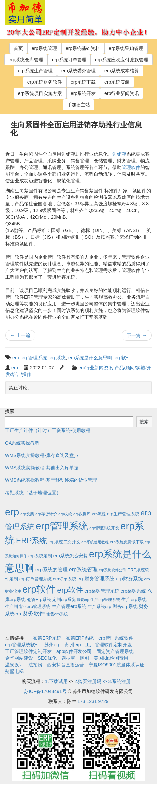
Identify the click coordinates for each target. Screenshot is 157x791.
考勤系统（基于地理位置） (33, 492)
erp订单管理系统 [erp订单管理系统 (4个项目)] (35, 578)
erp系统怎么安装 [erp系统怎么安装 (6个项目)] (70, 555)
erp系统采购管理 (126, 48)
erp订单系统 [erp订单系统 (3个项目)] (64, 579)
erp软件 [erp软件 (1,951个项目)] (39, 589)
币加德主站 (78, 104)
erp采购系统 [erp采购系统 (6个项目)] (133, 590)
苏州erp (52, 644)
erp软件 (123, 357)
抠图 (84, 658)
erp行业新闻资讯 (121, 93)
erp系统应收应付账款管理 (121, 59)
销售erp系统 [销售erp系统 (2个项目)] (57, 614)
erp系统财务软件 (44, 82)
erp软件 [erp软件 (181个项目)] (70, 590)
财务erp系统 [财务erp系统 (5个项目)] (125, 606)
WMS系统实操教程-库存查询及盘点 (41, 455)
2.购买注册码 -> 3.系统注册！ (104, 681)
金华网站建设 (19, 658)
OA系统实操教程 (22, 443)
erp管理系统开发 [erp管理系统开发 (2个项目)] (104, 528)
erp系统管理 (44, 48)
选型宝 (68, 658)
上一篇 (20, 335)
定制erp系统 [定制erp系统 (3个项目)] (64, 599)
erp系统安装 (117, 82)
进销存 (119, 154)
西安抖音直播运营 (65, 664)
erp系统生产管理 (35, 70)
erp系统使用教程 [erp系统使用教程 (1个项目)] (94, 542)
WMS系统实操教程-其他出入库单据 (41, 467)
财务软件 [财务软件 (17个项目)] (33, 613)
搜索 (9, 411)
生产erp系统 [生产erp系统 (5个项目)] (134, 599)
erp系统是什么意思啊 (90, 357)
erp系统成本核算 (121, 70)
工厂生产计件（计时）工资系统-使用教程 (47, 430)
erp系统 (58, 357)
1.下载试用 (56, 681)
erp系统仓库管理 (26, 59)
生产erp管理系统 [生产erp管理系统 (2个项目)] (105, 599)
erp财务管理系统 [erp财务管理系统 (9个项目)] (96, 578)
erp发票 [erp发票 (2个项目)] (27, 514)
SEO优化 (47, 658)
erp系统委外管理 (78, 70)
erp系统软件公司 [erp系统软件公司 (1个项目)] (112, 570)
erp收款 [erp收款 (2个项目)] (65, 514)
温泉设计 (14, 664)
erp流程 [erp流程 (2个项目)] (99, 514)
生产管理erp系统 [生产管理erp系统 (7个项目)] (69, 606)
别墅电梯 (14, 671)
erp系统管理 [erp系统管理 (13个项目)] (83, 569)
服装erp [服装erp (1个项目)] (83, 600)
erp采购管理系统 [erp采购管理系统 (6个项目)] (101, 590)
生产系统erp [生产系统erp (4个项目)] (99, 606)
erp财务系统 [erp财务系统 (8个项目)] (129, 578)
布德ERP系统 (47, 638)
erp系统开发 (83, 93)
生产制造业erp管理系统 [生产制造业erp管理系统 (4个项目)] (27, 606)
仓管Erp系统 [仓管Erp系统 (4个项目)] (39, 599)
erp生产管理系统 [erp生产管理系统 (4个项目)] (123, 513)
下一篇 (137, 335)
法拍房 (35, 664)
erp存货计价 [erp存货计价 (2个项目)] (46, 514)
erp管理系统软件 (115, 638)
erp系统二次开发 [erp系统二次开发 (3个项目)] (64, 542)
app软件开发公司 (74, 651)
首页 (18, 48)
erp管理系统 (34, 357)
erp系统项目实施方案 (40, 93)
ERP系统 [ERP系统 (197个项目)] (31, 540)
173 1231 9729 (93, 701)
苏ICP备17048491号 (45, 691)
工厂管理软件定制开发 (108, 644)
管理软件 (131, 167)
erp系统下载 (83, 82)
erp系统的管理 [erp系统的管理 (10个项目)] (51, 569)
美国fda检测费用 (111, 658)
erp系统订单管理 (69, 59)
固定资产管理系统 (115, 651)
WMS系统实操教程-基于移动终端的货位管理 (51, 480)
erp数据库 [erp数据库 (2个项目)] (82, 514)
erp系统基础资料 (83, 48)
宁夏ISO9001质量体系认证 (116, 664)
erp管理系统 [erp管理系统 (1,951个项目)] (62, 525)
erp (15, 357)
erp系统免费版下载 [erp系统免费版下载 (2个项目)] (127, 542)
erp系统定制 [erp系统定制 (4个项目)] (40, 555)
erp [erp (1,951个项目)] (12, 511)
